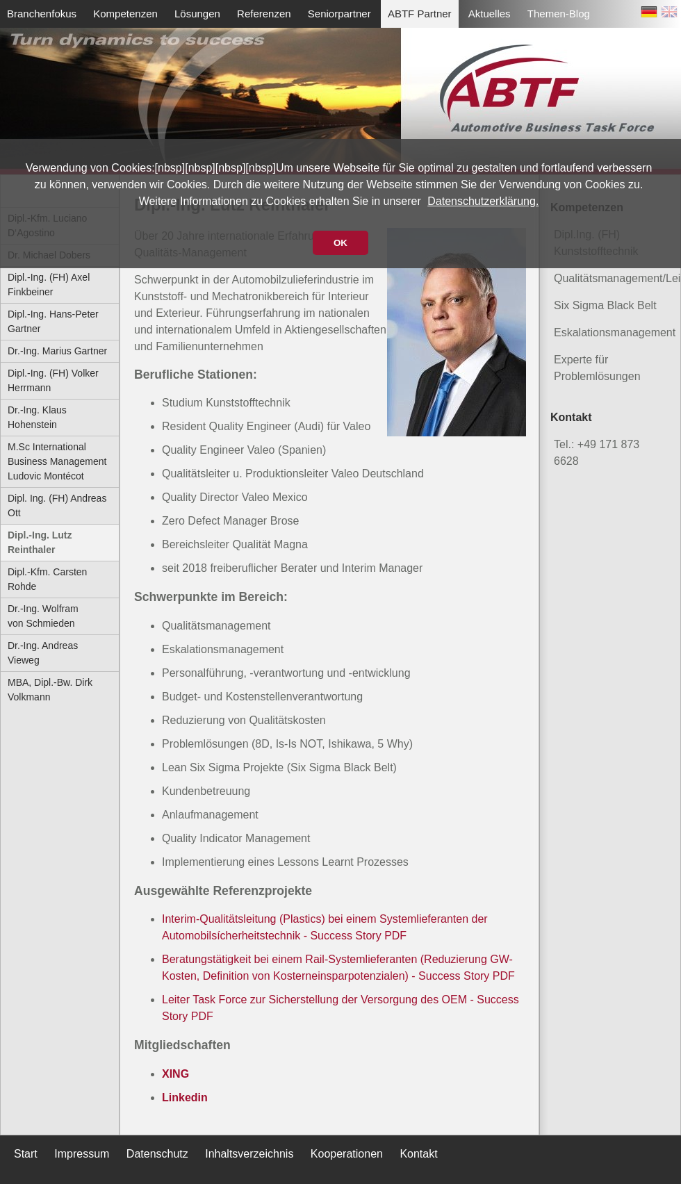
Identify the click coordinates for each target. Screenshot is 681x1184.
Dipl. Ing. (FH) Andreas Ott (57, 505)
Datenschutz (157, 1154)
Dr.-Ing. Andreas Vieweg (43, 653)
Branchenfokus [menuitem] (41, 13)
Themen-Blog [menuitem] (558, 13)
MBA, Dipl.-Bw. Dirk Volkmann (50, 689)
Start (26, 1154)
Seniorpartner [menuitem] (339, 13)
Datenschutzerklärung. (483, 201)
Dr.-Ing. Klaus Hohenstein (37, 417)
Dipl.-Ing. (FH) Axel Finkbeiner (49, 284)
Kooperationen (347, 1154)
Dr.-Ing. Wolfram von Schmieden (43, 616)
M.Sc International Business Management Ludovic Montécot (57, 461)
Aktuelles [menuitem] (489, 13)
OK (340, 243)
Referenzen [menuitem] (264, 13)
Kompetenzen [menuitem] (125, 13)
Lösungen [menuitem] (197, 13)
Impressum (81, 1154)
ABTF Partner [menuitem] (420, 13)
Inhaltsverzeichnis (249, 1154)
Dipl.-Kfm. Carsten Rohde (47, 579)
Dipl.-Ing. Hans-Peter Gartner (53, 321)
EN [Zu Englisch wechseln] (669, 14)
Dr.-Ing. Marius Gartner (57, 350)
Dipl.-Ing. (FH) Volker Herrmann (53, 380)
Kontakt (418, 1154)
